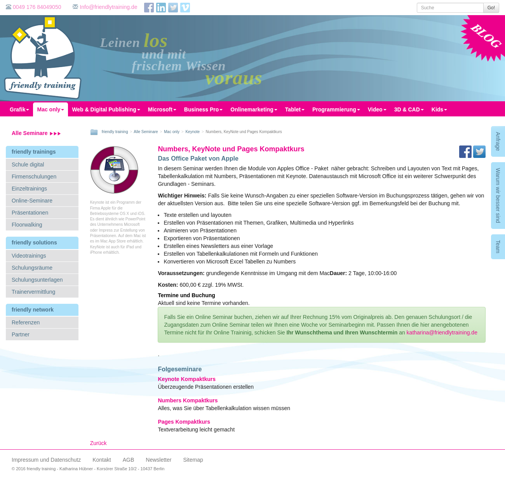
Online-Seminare (32, 200)
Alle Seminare (36, 133)
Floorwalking (27, 225)
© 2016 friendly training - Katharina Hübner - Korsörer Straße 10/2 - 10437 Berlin (88, 468)
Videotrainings (29, 256)
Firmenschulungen (34, 176)
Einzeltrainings (29, 188)
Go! (491, 7)
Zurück (98, 443)
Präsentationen (30, 213)
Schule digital (28, 164)
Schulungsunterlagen (37, 280)
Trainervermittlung (33, 292)
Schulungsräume (32, 268)
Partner (21, 334)
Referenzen (26, 322)
